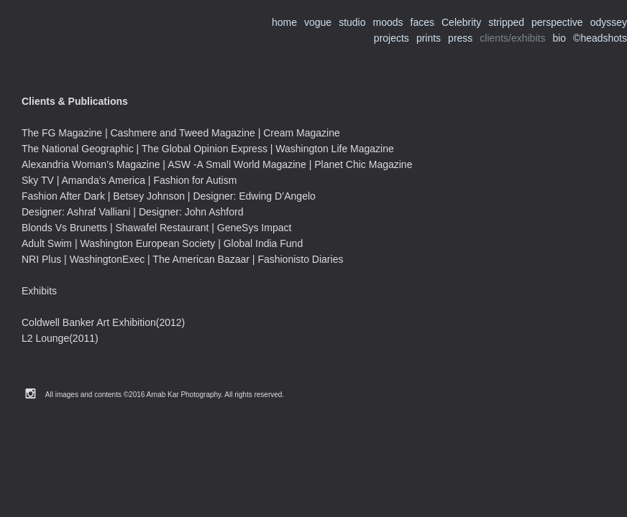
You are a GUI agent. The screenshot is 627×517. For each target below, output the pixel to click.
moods (387, 22)
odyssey (608, 22)
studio (352, 22)
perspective (557, 22)
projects (391, 38)
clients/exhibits (512, 38)
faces (422, 22)
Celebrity (461, 22)
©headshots (600, 38)
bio (559, 38)
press (460, 38)
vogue (317, 22)
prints (428, 38)
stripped (506, 22)
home (284, 22)
